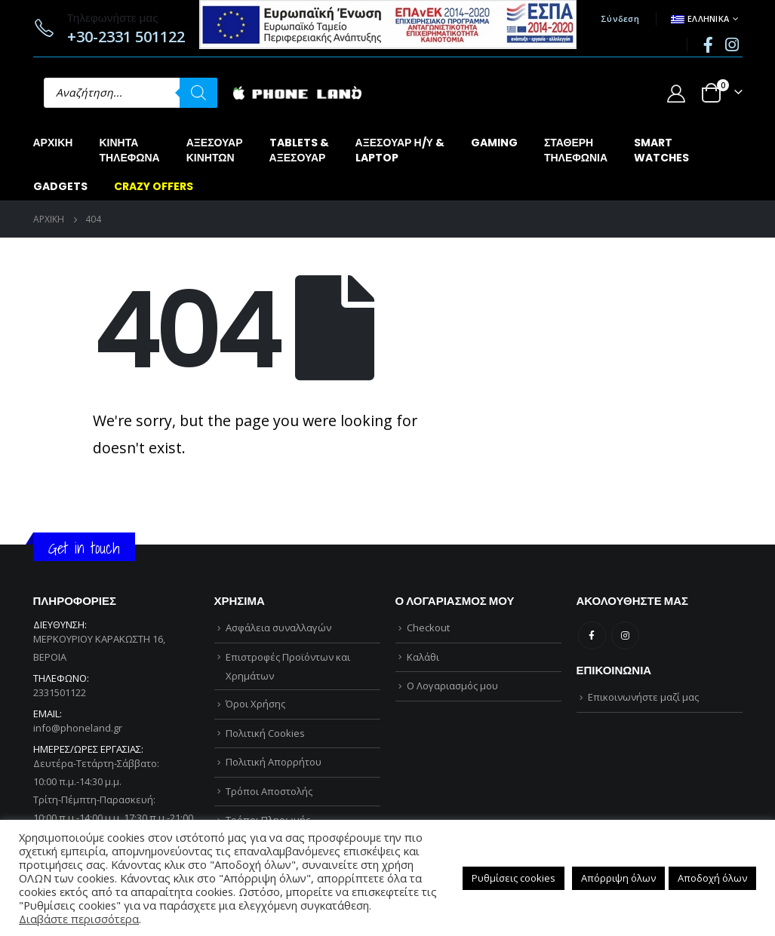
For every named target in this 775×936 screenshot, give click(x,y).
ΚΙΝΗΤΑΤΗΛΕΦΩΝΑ (129, 150)
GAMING (494, 142)
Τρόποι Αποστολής (269, 791)
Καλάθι (423, 657)
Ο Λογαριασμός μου (452, 685)
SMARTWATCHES (661, 150)
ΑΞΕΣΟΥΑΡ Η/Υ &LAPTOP (399, 150)
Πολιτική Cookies (265, 733)
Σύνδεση (620, 18)
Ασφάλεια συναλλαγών (278, 627)
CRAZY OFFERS (153, 186)
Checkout (428, 627)
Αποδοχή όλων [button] (712, 878)
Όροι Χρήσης (255, 703)
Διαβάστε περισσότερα (79, 918)
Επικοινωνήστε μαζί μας (643, 697)
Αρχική (53, 142)
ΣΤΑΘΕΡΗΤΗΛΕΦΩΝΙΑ (575, 150)
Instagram (625, 635)
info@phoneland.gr (77, 728)
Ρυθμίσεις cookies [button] (513, 878)
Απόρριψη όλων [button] (618, 878)
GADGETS (60, 186)
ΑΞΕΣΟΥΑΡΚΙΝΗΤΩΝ (214, 150)
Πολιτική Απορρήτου (273, 762)
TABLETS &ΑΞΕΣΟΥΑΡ (299, 150)
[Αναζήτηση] (198, 93)
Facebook (592, 635)
